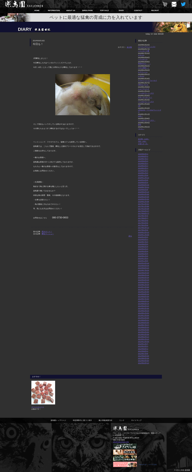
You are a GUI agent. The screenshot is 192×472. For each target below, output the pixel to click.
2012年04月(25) (143, 361)
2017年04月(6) (143, 223)
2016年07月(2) (143, 242)
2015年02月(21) (143, 282)
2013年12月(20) (143, 315)
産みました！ (47, 232)
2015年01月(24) (143, 285)
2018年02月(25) (143, 199)
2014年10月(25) (143, 292)
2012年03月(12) (143, 363)
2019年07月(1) (143, 159)
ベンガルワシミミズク (146, 93)
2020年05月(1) (143, 154)
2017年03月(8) (143, 225)
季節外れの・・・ (144, 63)
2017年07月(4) (143, 216)
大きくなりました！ (145, 97)
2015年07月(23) (143, 270)
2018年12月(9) (143, 175)
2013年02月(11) (143, 337)
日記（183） (142, 141)
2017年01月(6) (143, 230)
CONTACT (138, 10)
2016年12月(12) (143, 232)
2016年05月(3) (143, 246)
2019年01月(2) (143, 173)
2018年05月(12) (143, 192)
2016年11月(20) (143, 235)
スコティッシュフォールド (147, 80)
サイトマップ (136, 420)
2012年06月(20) (143, 356)
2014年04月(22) (143, 306)
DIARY (121, 10)
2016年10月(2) (143, 237)
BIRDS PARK (87, 10)
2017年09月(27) (143, 211)
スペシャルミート (37, 407)
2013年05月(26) (143, 330)
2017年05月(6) (143, 220)
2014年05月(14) (143, 303)
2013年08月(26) (143, 322)
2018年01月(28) (143, 201)
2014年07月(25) (143, 299)
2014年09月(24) (143, 294)
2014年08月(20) (143, 296)
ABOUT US (70, 10)
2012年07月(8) (143, 353)
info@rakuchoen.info (121, 442)
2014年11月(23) (143, 289)
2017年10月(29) (143, 209)
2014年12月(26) (143, 287)
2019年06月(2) (143, 161)
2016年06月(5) (143, 244)
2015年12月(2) (143, 258)
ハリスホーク (143, 59)
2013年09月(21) (143, 320)
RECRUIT (155, 10)
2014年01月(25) (143, 313)
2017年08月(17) (143, 213)
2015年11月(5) (143, 261)
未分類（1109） (143, 139)
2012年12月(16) (143, 341)
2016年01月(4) (143, 256)
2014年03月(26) (143, 308)
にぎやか (141, 76)
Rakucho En (143, 464)
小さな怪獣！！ (143, 68)
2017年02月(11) (143, 227)
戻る (130, 236)
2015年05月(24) (143, 275)
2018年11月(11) (143, 178)
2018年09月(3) (143, 182)
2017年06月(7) (143, 218)
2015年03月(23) (143, 280)
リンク (121, 420)
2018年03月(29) (143, 197)
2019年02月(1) (143, 170)
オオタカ (141, 55)
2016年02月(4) (143, 254)
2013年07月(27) (143, 325)
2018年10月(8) (143, 180)
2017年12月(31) (143, 204)
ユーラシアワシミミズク (146, 47)
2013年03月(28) (143, 334)
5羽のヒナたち (143, 84)
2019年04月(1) (143, 166)
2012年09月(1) (143, 349)
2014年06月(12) (143, 301)
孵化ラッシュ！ (48, 234)
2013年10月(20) (143, 318)
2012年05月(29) (143, 358)
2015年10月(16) (143, 263)
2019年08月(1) (143, 156)
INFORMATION (54, 10)
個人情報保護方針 (105, 420)
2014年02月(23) (143, 311)
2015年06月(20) (143, 273)
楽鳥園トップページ (58, 420)
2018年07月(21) (143, 187)
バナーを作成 (152, 464)
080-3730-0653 (119, 440)
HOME (37, 10)
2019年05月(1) (143, 163)
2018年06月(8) (143, 189)
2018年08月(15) (143, 185)
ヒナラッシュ (143, 72)
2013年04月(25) (143, 332)
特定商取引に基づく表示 (82, 420)
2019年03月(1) (143, 168)
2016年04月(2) (143, 249)
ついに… (141, 129)
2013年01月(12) (143, 339)
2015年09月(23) (143, 265)
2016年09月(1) (143, 239)
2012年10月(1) (143, 346)
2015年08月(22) (143, 268)
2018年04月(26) (143, 194)
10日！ (140, 116)
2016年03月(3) (143, 251)
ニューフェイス (143, 89)
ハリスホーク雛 (143, 51)
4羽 (139, 106)
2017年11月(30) (143, 206)
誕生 (139, 124)
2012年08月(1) (143, 351)
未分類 (129, 47)
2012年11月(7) (143, 344)
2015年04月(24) (143, 277)
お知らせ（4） (143, 144)
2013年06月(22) (143, 327)
